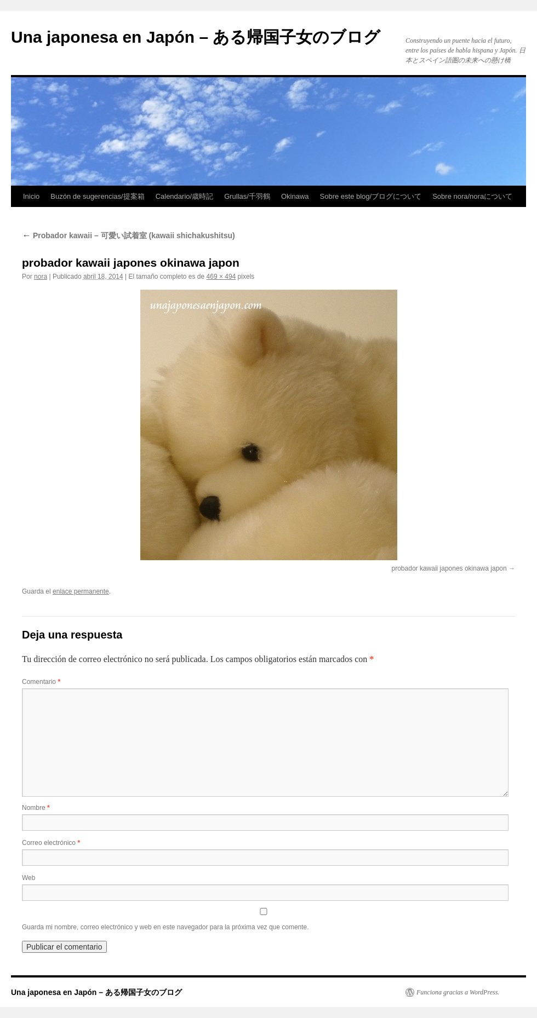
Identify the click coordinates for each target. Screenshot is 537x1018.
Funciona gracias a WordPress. (457, 992)
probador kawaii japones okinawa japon (449, 568)
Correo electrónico (51, 843)
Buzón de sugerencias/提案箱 (97, 196)
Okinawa (295, 196)
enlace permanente (81, 591)
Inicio (31, 196)
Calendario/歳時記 (185, 196)
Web (28, 878)
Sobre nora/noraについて (472, 196)
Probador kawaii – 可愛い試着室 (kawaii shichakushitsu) (128, 235)
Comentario (41, 682)
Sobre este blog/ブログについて (371, 196)
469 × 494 (221, 276)
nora (40, 276)
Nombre (36, 808)
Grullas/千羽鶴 (247, 196)
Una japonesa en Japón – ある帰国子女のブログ (195, 37)
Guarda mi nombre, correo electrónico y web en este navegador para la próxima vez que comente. (165, 927)
